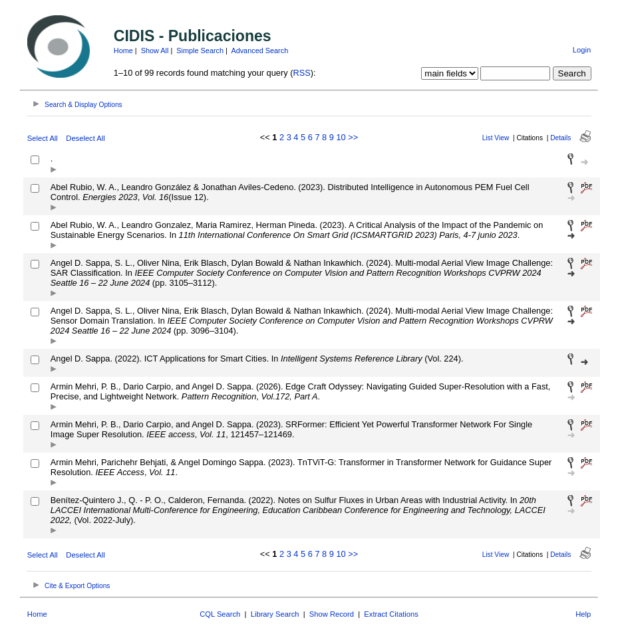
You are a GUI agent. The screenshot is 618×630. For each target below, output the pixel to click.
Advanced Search (259, 50)
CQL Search (220, 614)
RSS (301, 73)
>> (353, 137)
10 (340, 137)
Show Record (331, 614)
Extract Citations (391, 614)
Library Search (275, 614)
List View (496, 138)
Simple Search (200, 50)
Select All (42, 138)
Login (582, 50)
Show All (155, 50)
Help (583, 614)
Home (123, 50)
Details (560, 138)
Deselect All (85, 138)
